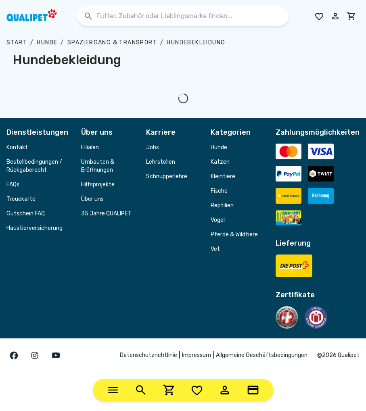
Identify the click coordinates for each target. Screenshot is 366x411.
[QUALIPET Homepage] (38, 16)
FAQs (12, 184)
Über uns (92, 199)
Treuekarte (21, 199)
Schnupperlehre (166, 176)
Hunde (47, 42)
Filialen (90, 147)
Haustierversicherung (34, 228)
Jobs (152, 147)
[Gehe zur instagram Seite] (34, 355)
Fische (219, 191)
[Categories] (113, 390)
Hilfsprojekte (98, 184)
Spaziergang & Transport (112, 42)
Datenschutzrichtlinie (148, 355)
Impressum (196, 355)
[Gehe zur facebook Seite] (13, 355)
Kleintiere (223, 176)
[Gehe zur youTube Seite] (55, 355)
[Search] (140, 390)
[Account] (224, 390)
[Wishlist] (196, 390)
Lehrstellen (160, 162)
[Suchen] (88, 16)
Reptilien (222, 205)
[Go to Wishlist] (319, 16)
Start (16, 42)
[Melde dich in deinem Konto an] (335, 16)
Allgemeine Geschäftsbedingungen (261, 355)
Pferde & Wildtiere (234, 234)
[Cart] (169, 390)
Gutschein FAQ (25, 213)
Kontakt (17, 147)
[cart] (351, 16)
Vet (215, 249)
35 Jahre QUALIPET (106, 213)
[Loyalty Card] (253, 390)
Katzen (220, 162)
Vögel (218, 220)
